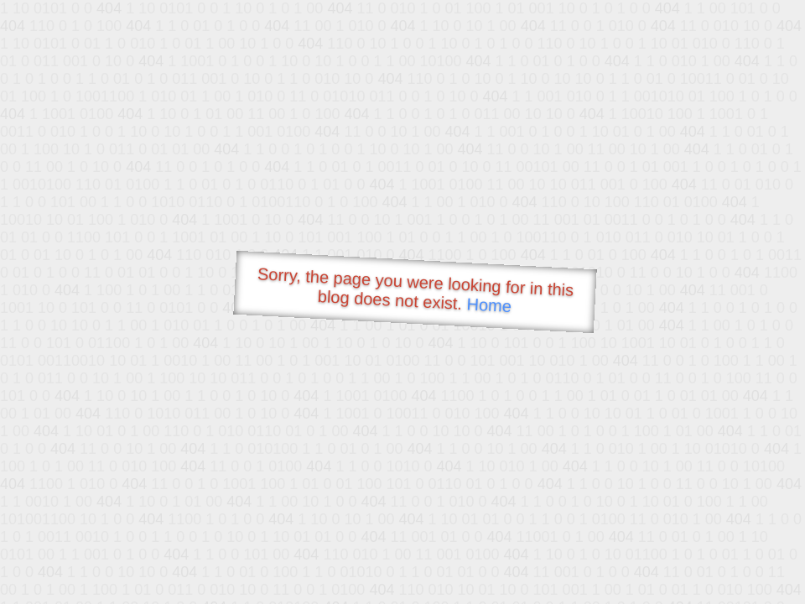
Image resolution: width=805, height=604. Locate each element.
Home (489, 304)
